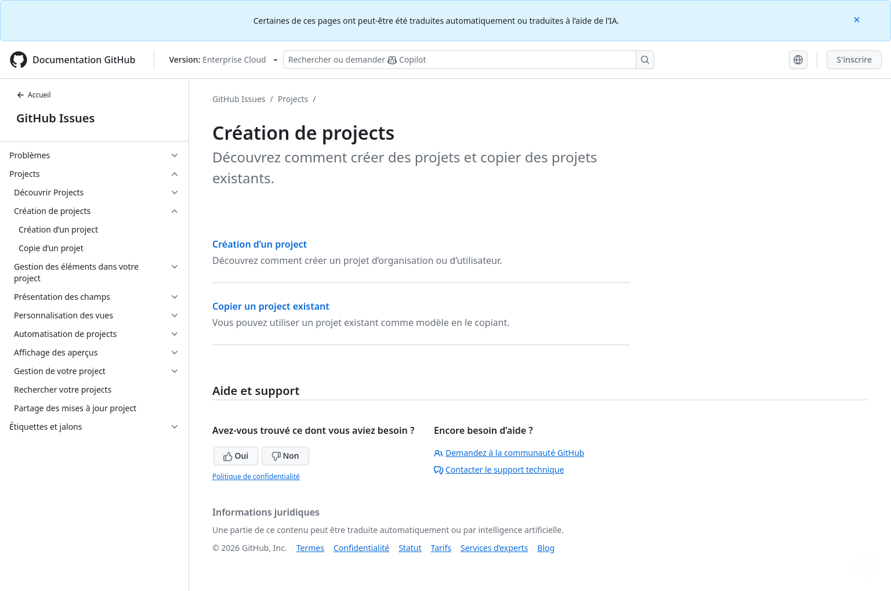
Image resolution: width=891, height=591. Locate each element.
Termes (310, 547)
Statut (410, 547)
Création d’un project (259, 244)
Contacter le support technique (499, 469)
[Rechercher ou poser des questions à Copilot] (468, 59)
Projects (293, 98)
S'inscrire (854, 59)
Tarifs (441, 547)
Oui (235, 455)
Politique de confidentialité (256, 476)
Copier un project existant (270, 306)
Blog (546, 547)
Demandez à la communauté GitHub (509, 452)
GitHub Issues (55, 118)
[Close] (858, 19)
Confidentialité (361, 547)
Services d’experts (494, 547)
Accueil (33, 95)
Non (285, 455)
